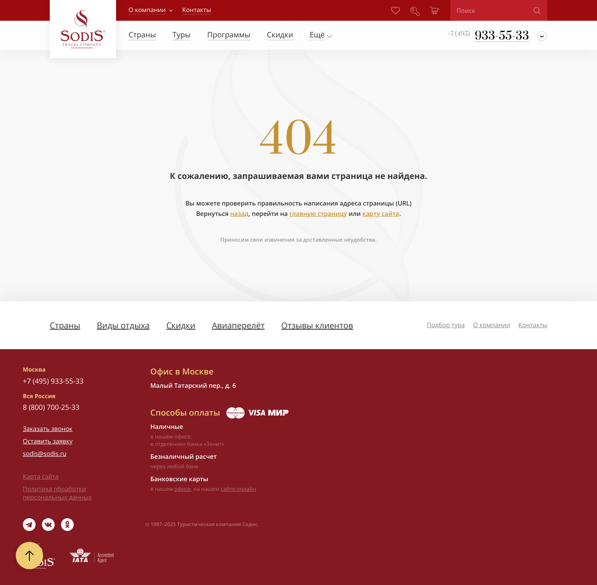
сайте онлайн (238, 488)
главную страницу (318, 214)
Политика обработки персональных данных (57, 493)
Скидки (180, 325)
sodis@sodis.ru (44, 454)
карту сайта (380, 214)
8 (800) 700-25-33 (51, 407)
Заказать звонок (48, 429)
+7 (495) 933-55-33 (53, 381)
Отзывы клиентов (317, 325)
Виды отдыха (123, 325)
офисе (183, 488)
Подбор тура (446, 325)
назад (239, 214)
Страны (65, 325)
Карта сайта (40, 476)
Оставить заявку (48, 441)
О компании (147, 10)
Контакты (533, 325)
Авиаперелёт (238, 325)
